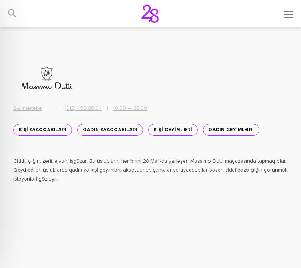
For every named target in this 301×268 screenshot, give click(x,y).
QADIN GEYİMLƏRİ (231, 130)
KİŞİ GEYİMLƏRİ (173, 130)
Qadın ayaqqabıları (110, 130)
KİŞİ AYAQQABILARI (43, 130)
